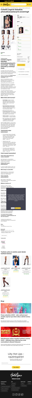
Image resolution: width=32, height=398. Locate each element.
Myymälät (13, 385)
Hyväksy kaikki (17, 208)
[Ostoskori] (28, 4)
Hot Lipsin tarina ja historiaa (15, 387)
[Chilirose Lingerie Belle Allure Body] (16, 266)
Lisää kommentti (4, 235)
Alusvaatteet (7, 7)
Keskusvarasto (20, 56)
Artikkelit (29, 383)
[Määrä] (19, 22)
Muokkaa (12, 208)
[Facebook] (13, 394)
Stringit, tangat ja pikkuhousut (24, 7)
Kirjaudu (22, 383)
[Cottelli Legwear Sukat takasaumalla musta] (26, 266)
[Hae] (18, 4)
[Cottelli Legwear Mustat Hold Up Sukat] (5, 266)
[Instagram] (16, 394)
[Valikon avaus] (1, 4)
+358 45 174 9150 (3, 384)
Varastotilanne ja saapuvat (5, 55)
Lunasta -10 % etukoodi (9, 1)
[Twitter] (22, 394)
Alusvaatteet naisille (14, 7)
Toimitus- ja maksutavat (4, 388)
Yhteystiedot (13, 383)
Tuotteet (2, 7)
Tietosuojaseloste (23, 385)
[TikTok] (19, 394)
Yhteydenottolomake (4, 390)
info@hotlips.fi (3, 383)
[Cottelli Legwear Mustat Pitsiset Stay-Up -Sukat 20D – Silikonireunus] (5, 287)
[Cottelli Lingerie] (3, 244)
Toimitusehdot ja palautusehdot (5, 386)
